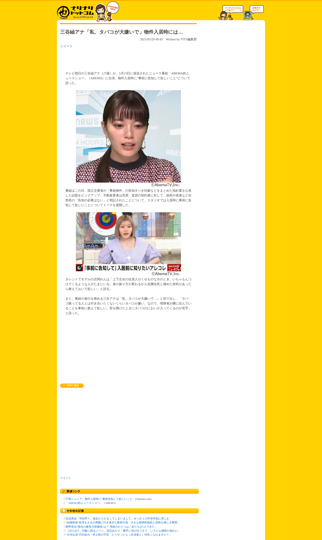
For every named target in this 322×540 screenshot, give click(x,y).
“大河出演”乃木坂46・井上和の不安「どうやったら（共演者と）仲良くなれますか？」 (119, 534)
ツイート (66, 46)
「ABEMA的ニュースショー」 (84, 503)
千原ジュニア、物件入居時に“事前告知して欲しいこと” (99, 499)
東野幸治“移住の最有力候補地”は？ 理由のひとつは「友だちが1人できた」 (111, 526)
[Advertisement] (114, 58)
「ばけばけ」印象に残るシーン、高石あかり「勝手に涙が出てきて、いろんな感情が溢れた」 (123, 530)
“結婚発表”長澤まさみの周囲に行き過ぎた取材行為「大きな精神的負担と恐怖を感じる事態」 (123, 522)
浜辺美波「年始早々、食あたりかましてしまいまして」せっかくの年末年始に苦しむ (117, 518)
